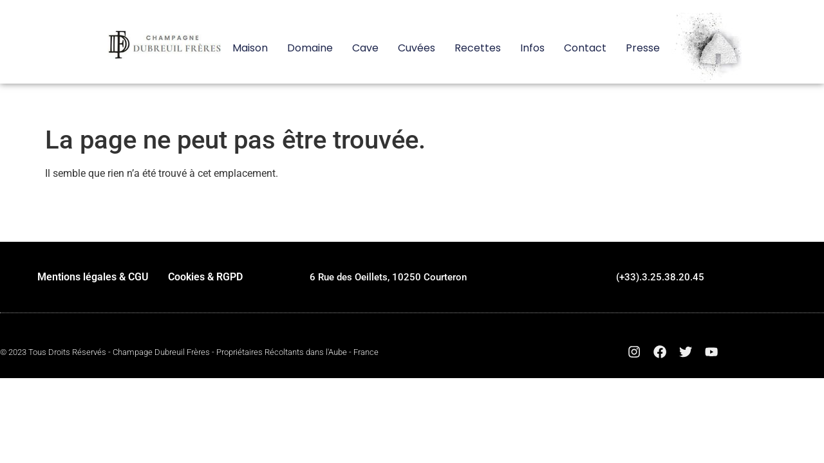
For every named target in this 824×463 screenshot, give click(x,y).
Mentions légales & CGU (93, 277)
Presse (643, 48)
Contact (585, 48)
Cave (365, 48)
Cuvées (416, 48)
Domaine (310, 48)
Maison (250, 48)
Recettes (477, 48)
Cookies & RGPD (205, 277)
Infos (532, 48)
